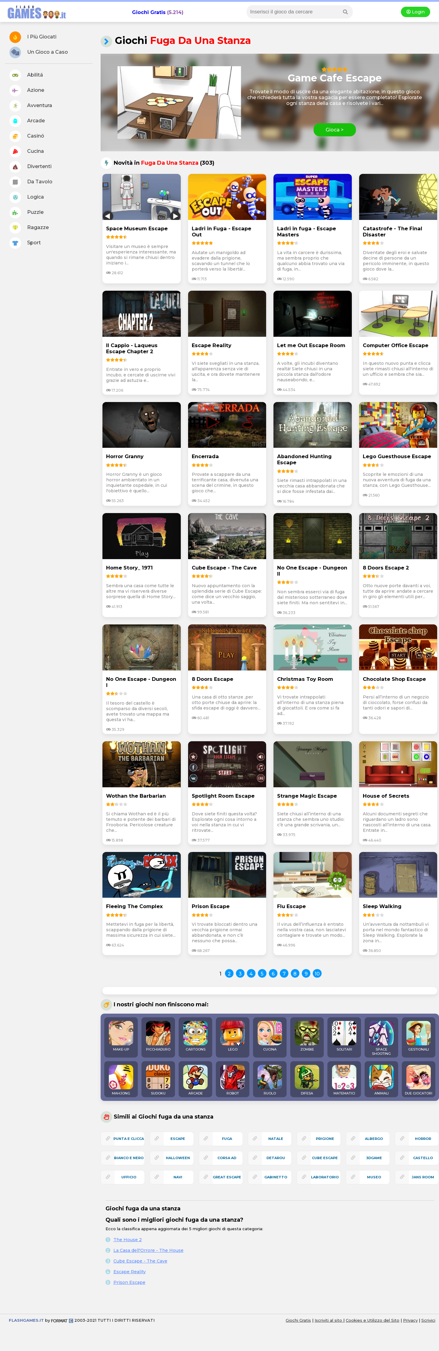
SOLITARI (344, 1036)
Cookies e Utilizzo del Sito (372, 1320)
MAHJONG (121, 1080)
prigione (325, 1139)
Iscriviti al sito (329, 1320)
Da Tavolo (30, 182)
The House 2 (127, 1239)
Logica (26, 197)
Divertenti (30, 167)
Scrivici (428, 1320)
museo (374, 1177)
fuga (227, 1139)
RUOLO (270, 1080)
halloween (178, 1158)
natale (275, 1139)
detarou (275, 1158)
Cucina (26, 151)
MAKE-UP (121, 1036)
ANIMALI (381, 1080)
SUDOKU (158, 1080)
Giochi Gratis (149, 12)
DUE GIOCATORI (418, 1080)
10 (317, 974)
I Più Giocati (32, 37)
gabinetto (275, 1177)
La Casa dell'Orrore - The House (148, 1250)
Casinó (26, 136)
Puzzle (26, 212)
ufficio (128, 1177)
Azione (26, 90)
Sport (25, 243)
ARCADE (195, 1080)
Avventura (30, 106)
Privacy (410, 1320)
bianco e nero (129, 1158)
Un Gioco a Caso (38, 52)
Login (415, 12)
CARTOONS (195, 1036)
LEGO (232, 1036)
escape (177, 1139)
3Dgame (374, 1158)
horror (423, 1139)
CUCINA (270, 1036)
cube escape (325, 1158)
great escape (227, 1177)
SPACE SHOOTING (381, 1038)
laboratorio (325, 1177)
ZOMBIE (307, 1036)
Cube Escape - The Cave (140, 1261)
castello (423, 1158)
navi (177, 1177)
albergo (374, 1139)
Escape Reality (129, 1271)
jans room (423, 1177)
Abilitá (26, 75)
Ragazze (29, 228)
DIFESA (307, 1080)
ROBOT (232, 1080)
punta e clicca (128, 1139)
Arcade (27, 121)
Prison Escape (129, 1282)
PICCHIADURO (158, 1036)
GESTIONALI (418, 1036)
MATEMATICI (344, 1080)
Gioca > (335, 130)
